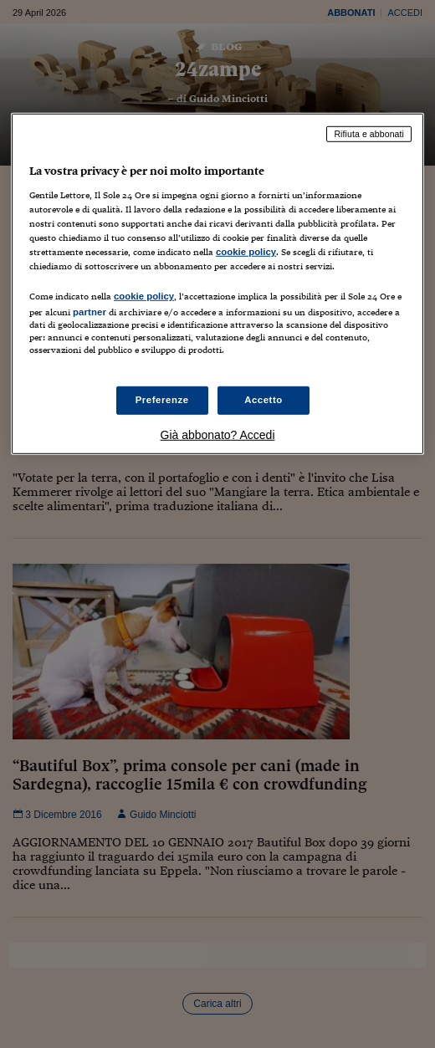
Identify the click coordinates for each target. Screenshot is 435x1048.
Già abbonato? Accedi (218, 435)
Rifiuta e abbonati (369, 134)
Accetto (263, 400)
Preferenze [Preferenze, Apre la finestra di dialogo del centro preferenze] (162, 400)
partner (89, 312)
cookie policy (246, 252)
